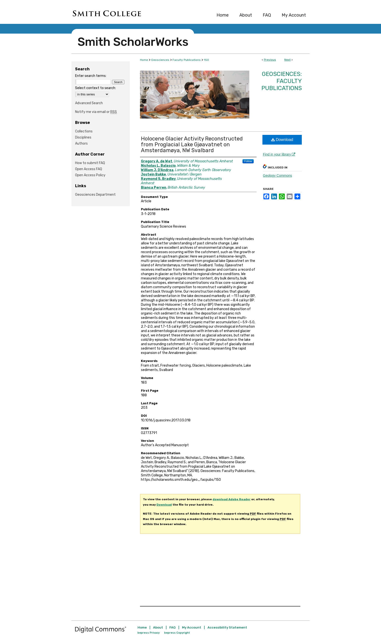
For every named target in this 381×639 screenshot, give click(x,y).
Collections (84, 131)
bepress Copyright (177, 632)
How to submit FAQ (90, 163)
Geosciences (160, 60)
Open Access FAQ (88, 169)
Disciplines (83, 137)
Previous (270, 59)
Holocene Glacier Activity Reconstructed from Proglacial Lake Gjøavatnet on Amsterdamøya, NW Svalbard (192, 144)
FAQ (172, 627)
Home (144, 60)
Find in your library (279, 154)
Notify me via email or (96, 112)
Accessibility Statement (227, 627)
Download (282, 140)
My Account (191, 627)
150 (206, 60)
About (158, 627)
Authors (81, 143)
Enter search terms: (90, 76)
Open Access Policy (90, 175)
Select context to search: (95, 88)
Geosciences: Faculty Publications (281, 81)
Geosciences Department (95, 195)
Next (287, 59)
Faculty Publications (187, 60)
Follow (248, 161)
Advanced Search (89, 103)
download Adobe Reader (232, 499)
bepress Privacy (149, 632)
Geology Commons (277, 175)
